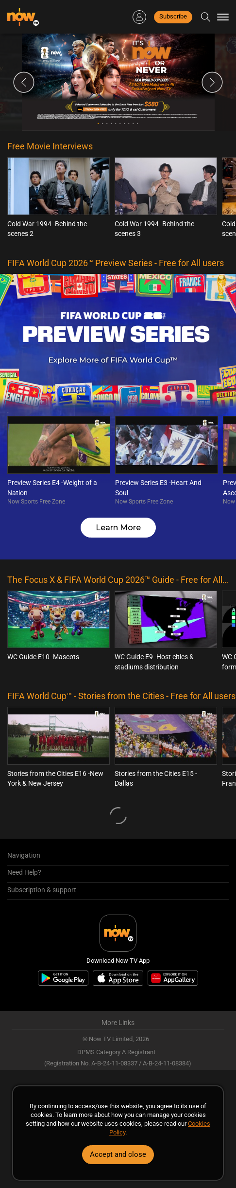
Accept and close (118, 1154)
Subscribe (173, 16)
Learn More (118, 527)
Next (212, 82)
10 (137, 123)
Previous (24, 82)
